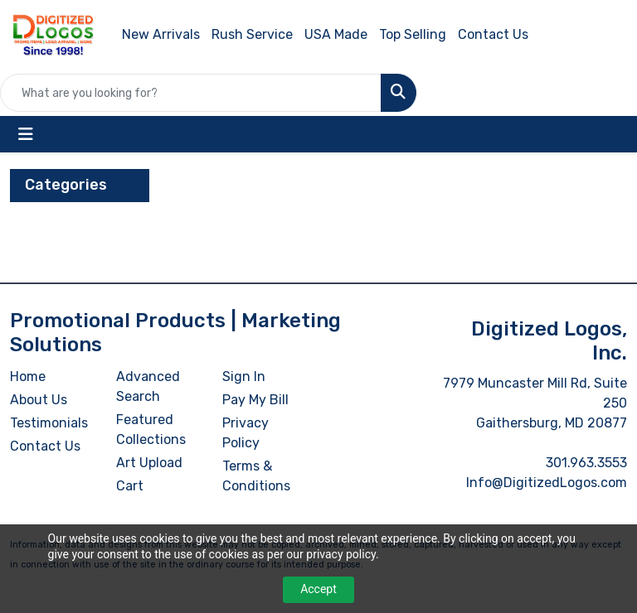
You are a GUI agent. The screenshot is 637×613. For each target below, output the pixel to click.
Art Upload (149, 463)
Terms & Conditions (256, 476)
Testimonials (49, 423)
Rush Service (252, 34)
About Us (38, 400)
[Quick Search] (191, 93)
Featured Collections (151, 429)
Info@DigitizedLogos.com (546, 482)
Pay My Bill (255, 400)
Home (28, 376)
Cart (129, 486)
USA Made (335, 34)
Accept (318, 589)
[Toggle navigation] (25, 134)
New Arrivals (161, 34)
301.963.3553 (586, 463)
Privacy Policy (245, 433)
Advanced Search (148, 386)
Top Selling (412, 34)
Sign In (243, 376)
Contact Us (493, 34)
